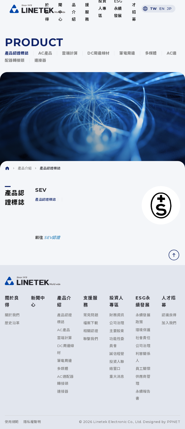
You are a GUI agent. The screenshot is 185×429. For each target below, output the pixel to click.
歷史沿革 (12, 323)
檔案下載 (90, 323)
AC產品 (45, 53)
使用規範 (12, 422)
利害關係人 (143, 357)
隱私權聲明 (31, 422)
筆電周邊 (127, 53)
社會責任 (143, 338)
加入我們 (169, 323)
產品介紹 (74, 8)
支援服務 (87, 8)
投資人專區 (102, 8)
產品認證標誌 (16, 53)
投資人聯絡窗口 (116, 365)
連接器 (40, 60)
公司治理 (116, 323)
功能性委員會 (116, 342)
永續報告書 (143, 395)
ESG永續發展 (118, 8)
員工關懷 (143, 368)
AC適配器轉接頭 (65, 380)
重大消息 (116, 376)
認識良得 (169, 315)
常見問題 (90, 315)
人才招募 (134, 8)
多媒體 (151, 53)
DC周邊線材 (98, 53)
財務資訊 (116, 315)
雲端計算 (70, 53)
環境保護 (143, 330)
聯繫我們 (90, 338)
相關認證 (90, 331)
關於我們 (12, 315)
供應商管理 (143, 380)
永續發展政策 (143, 318)
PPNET (173, 422)
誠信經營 (116, 353)
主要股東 (116, 331)
